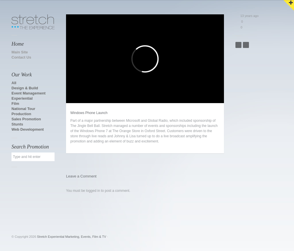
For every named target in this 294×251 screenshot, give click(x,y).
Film (15, 103)
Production (21, 114)
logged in (93, 191)
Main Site (19, 52)
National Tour (23, 109)
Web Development (27, 129)
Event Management (28, 93)
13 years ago (247, 16)
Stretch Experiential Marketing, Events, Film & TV (71, 236)
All (13, 83)
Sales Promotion (26, 119)
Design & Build (24, 88)
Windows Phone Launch (88, 113)
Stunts (17, 124)
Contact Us (21, 57)
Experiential (22, 98)
